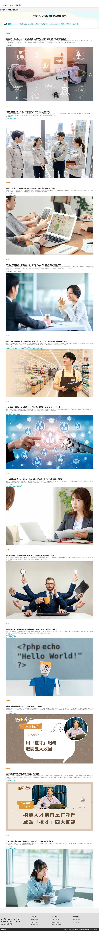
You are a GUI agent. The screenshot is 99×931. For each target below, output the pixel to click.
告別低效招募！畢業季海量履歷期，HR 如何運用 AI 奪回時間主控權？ (31, 556)
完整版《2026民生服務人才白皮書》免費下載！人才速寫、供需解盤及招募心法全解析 (36, 341)
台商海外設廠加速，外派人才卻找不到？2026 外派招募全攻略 (28, 112)
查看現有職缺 (34, 920)
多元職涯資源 (34, 924)
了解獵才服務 (55, 920)
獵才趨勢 (2, 10)
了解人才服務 (34, 922)
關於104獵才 (76, 920)
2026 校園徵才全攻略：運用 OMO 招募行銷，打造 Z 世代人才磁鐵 (29, 841)
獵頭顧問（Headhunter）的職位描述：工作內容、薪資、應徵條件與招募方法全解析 (36, 39)
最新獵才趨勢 (55, 922)
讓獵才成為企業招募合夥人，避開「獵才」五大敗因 (24, 706)
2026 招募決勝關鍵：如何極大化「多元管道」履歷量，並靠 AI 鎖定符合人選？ (34, 407)
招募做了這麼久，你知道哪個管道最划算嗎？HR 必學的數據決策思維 (30, 188)
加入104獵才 (76, 922)
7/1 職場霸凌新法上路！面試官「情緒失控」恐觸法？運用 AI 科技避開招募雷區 (34, 479)
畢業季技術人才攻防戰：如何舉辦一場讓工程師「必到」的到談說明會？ (31, 629)
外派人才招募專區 (56, 924)
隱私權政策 (3, 929)
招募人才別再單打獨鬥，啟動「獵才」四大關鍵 (22, 774)
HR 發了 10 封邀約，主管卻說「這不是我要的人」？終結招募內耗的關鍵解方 (33, 265)
